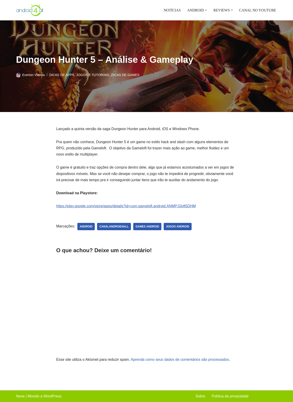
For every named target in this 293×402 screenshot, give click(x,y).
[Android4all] (29, 10)
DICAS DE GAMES (125, 75)
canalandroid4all (114, 226)
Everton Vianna (33, 75)
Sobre (200, 396)
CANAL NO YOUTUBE (257, 10)
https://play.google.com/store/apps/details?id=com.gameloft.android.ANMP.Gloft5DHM (126, 206)
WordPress (52, 396)
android (86, 226)
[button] (206, 10)
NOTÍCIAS (172, 10)
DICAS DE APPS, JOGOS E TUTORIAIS (79, 75)
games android (147, 226)
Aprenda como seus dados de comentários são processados (180, 359)
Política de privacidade (230, 396)
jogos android (177, 226)
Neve (20, 396)
